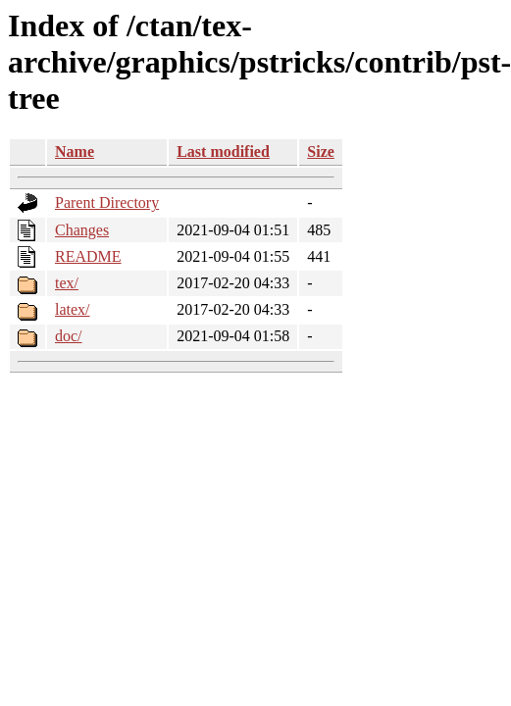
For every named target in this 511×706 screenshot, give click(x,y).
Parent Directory (107, 202)
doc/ (68, 336)
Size (320, 151)
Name (74, 151)
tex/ (66, 283)
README (88, 256)
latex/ (72, 309)
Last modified (223, 151)
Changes (82, 230)
